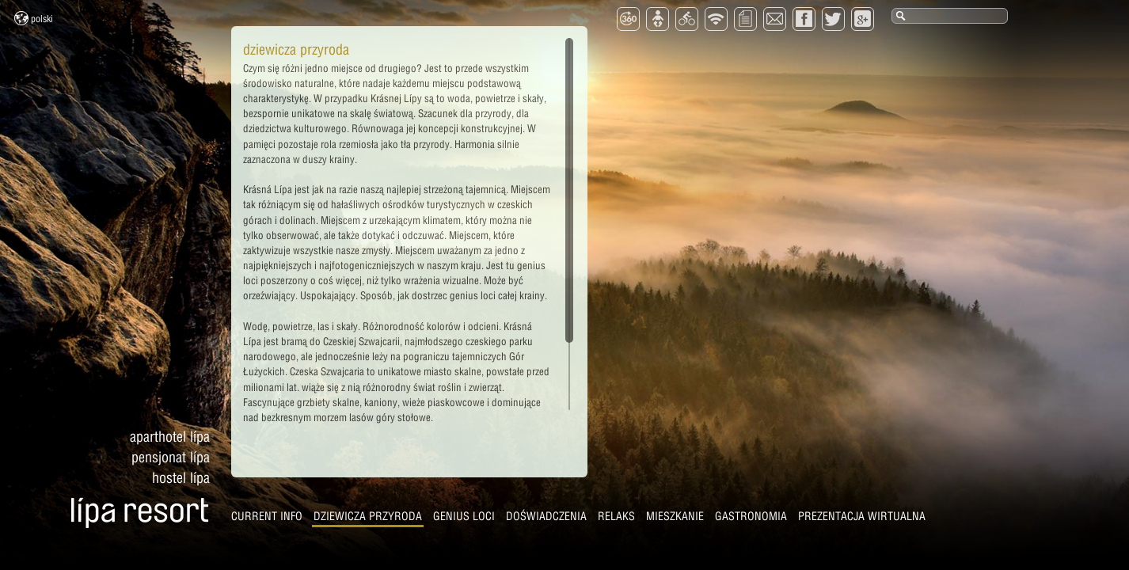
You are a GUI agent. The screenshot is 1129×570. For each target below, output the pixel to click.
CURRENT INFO (266, 516)
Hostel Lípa (181, 478)
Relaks (616, 516)
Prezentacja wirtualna (862, 516)
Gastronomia (751, 516)
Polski (33, 18)
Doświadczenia (546, 516)
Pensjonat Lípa (170, 457)
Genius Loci (464, 516)
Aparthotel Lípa (170, 437)
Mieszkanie (675, 516)
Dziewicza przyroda (368, 516)
